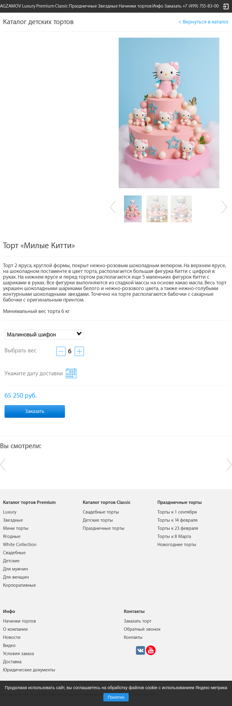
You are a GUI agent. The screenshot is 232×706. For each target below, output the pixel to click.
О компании (15, 629)
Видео (9, 645)
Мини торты (15, 528)
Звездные (108, 6)
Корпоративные (19, 585)
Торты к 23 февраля (177, 528)
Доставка (12, 661)
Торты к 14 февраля (177, 520)
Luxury (28, 6)
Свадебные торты (101, 512)
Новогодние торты (176, 544)
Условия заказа (18, 653)
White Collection (20, 544)
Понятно (116, 697)
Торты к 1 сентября (177, 512)
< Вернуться (203, 22)
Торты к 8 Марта (174, 536)
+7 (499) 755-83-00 (200, 6)
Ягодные (12, 536)
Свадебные (14, 552)
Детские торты (98, 520)
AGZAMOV (10, 6)
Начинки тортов (135, 6)
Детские (11, 561)
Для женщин (16, 577)
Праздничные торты (103, 528)
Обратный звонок (142, 629)
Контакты (133, 637)
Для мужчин (15, 569)
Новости (12, 637)
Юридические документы (29, 670)
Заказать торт (137, 621)
